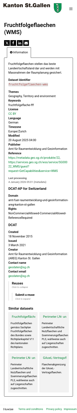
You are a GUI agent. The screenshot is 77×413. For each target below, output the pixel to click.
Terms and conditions (31, 409)
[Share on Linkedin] (20, 43)
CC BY (12, 113)
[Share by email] (26, 43)
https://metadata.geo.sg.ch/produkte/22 (34, 157)
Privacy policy (54, 409)
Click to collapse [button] (20, 287)
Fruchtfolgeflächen (25, 317)
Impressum (70, 409)
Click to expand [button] (22, 299)
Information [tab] (19, 52)
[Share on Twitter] (7, 43)
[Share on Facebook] (13, 43)
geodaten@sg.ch (19, 267)
